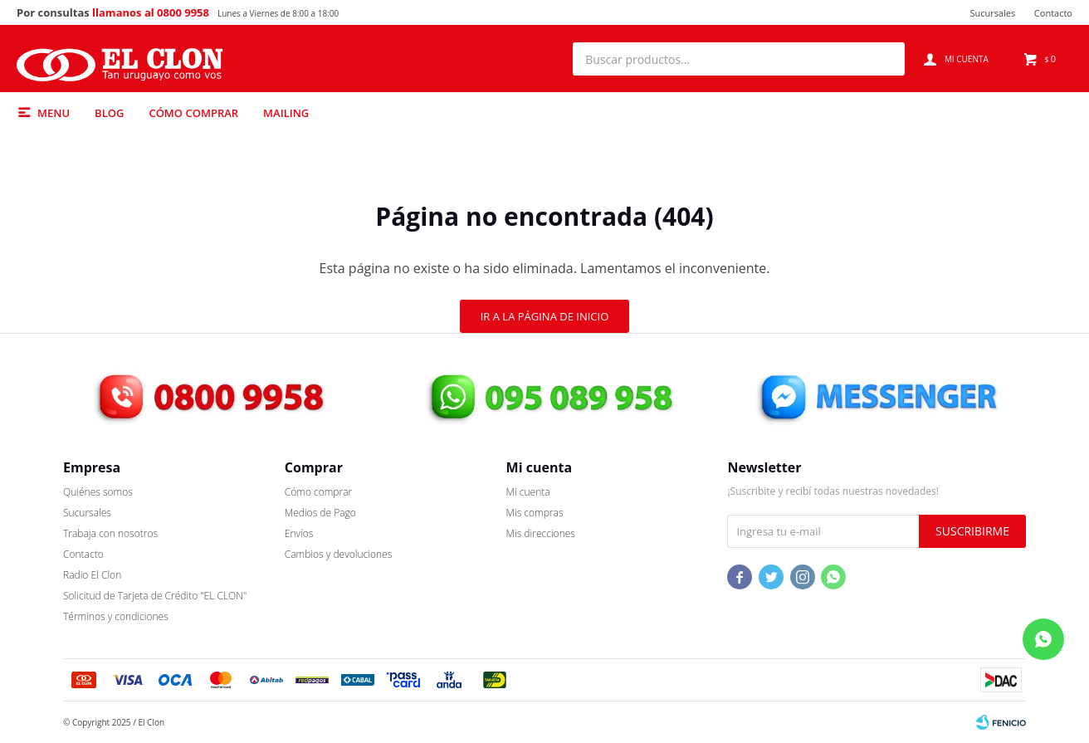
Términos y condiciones (115, 616)
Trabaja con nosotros (110, 533)
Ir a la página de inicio (545, 316)
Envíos (299, 533)
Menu (53, 112)
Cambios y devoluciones (338, 554)
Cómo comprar (193, 112)
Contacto (1053, 13)
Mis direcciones (540, 533)
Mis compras (535, 513)
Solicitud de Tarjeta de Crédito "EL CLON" (155, 596)
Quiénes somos (98, 492)
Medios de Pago (320, 513)
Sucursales (992, 13)
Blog (109, 112)
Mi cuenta (528, 492)
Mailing (286, 112)
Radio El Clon (92, 575)
